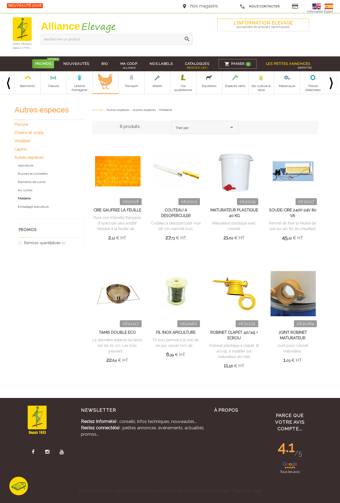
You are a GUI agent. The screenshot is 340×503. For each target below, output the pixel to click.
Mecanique (287, 86)
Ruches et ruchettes (33, 174)
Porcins (21, 124)
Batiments (27, 86)
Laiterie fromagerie (79, 88)
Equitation (209, 86)
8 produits (130, 126)
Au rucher (25, 190)
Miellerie (165, 110)
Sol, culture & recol (261, 88)
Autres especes (117, 110)
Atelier (157, 86)
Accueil (97, 110)
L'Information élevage (263, 24)
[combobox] (204, 127)
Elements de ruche (32, 182)
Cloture (53, 86)
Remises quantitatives (42, 243)
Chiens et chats (28, 132)
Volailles (22, 141)
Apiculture (25, 165)
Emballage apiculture (33, 207)
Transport (131, 86)
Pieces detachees (313, 88)
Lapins (20, 149)
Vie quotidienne (183, 88)
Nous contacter (260, 6)
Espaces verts (235, 86)
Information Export (320, 11)
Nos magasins (204, 6)
